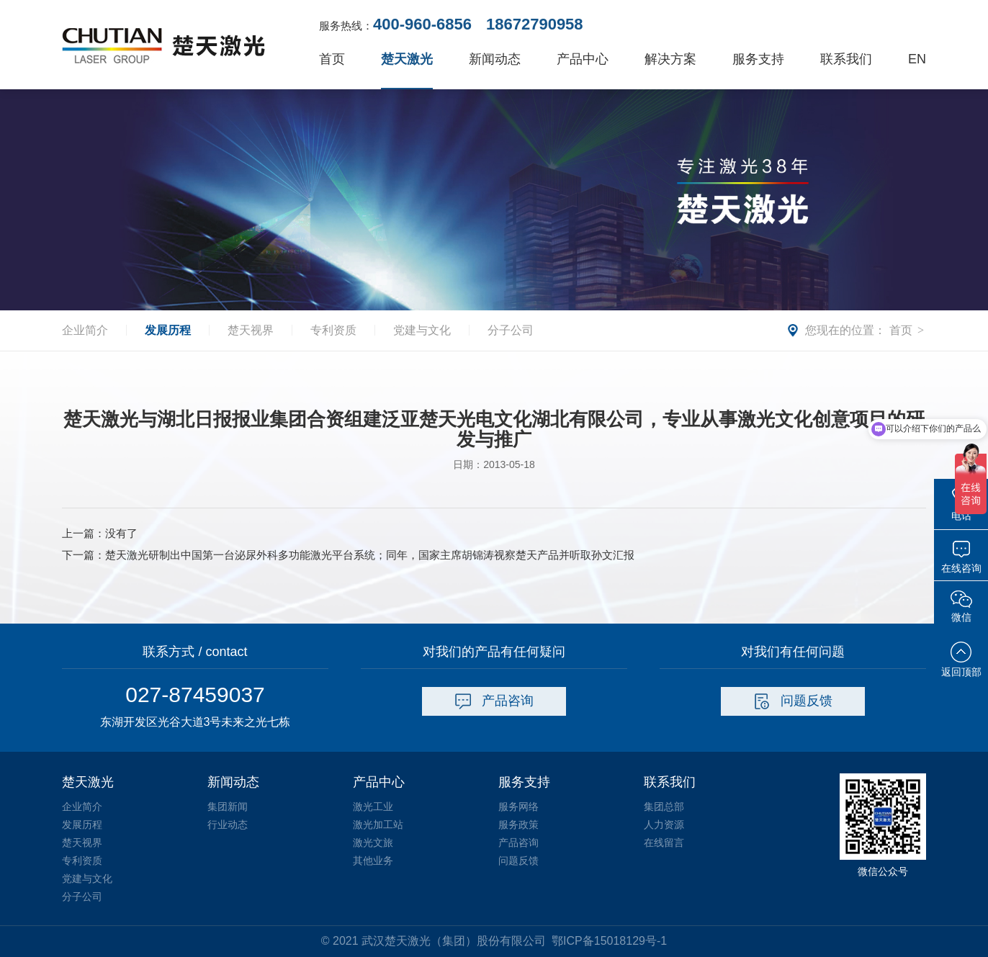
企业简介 (85, 330)
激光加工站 (378, 824)
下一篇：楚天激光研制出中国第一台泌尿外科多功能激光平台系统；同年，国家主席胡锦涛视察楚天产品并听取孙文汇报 (348, 555)
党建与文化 (422, 330)
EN (917, 59)
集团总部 (664, 806)
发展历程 (168, 330)
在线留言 (664, 842)
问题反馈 (793, 701)
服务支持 (758, 59)
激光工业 (373, 806)
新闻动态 (495, 59)
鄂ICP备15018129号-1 (609, 941)
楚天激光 (407, 59)
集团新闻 (227, 806)
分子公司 (511, 330)
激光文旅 (373, 842)
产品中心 (582, 59)
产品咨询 (494, 701)
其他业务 (373, 860)
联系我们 (846, 59)
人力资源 (664, 824)
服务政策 (518, 824)
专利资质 (333, 330)
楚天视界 (251, 330)
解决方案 (670, 59)
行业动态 (227, 824)
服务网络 (518, 806)
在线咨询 (961, 556)
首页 (332, 59)
